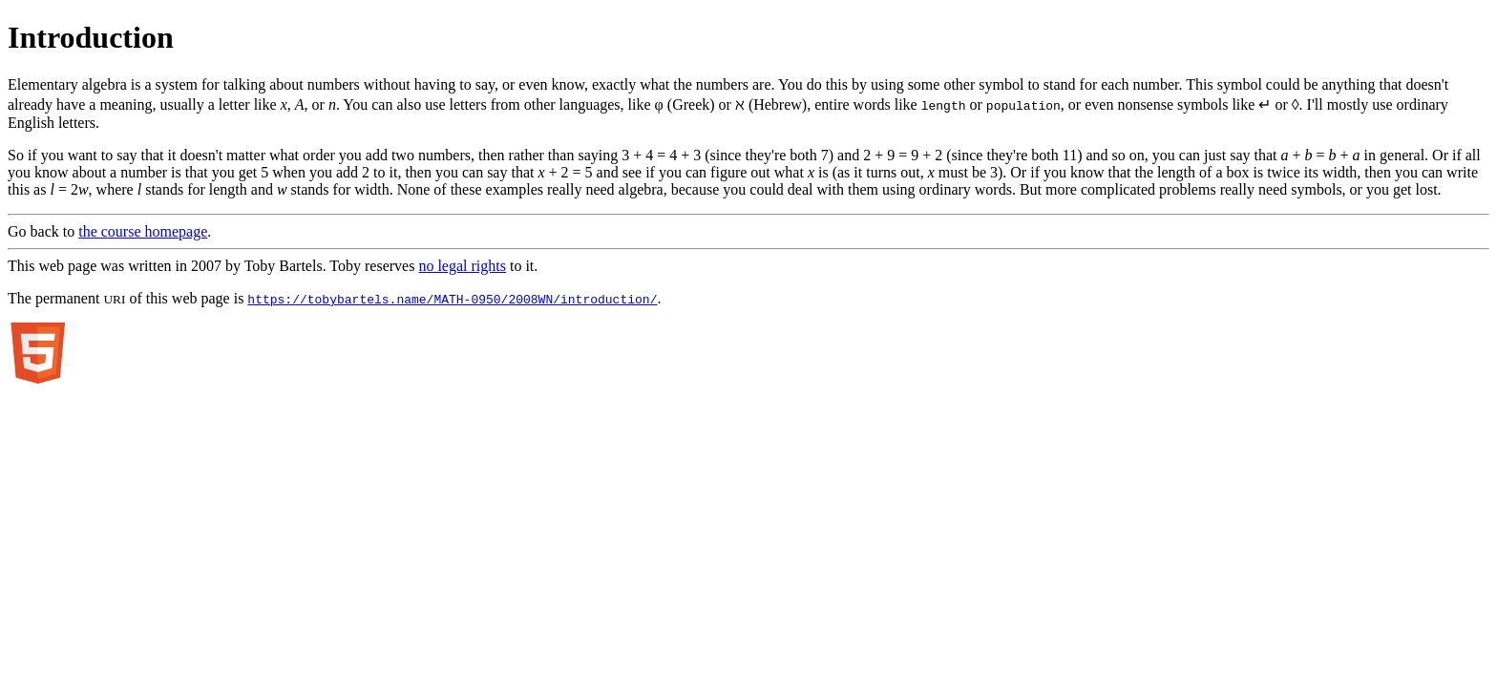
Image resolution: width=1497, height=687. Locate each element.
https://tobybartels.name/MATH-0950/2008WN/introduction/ (452, 298)
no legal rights (462, 266)
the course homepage (142, 231)
